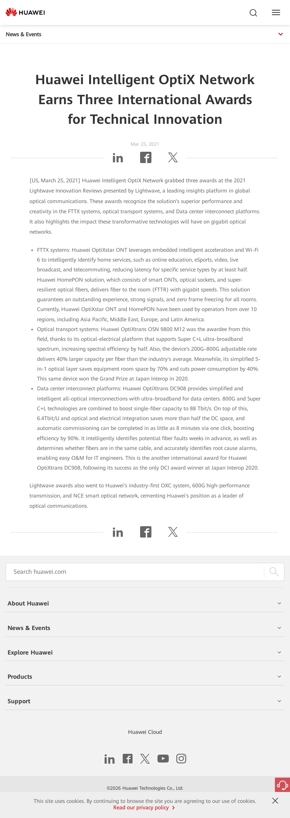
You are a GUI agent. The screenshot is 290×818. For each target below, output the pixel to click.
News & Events (145, 34)
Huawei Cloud (145, 732)
